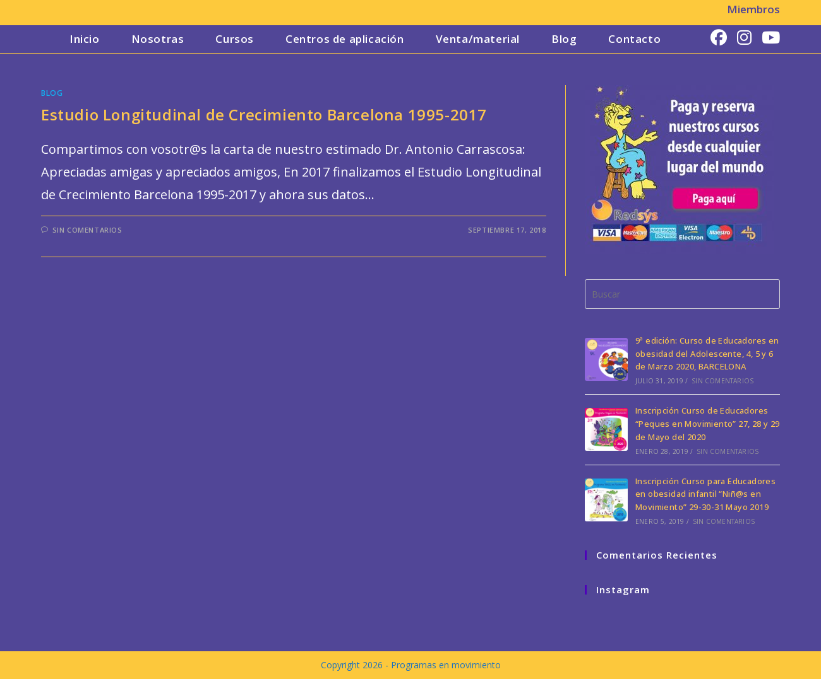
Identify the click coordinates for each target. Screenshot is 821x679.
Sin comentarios (87, 230)
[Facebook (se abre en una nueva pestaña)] (718, 37)
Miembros (753, 9)
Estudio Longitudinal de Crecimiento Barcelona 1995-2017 (264, 114)
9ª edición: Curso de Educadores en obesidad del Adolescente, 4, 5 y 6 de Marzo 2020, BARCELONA (707, 354)
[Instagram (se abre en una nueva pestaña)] (744, 37)
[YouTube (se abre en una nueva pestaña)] (771, 37)
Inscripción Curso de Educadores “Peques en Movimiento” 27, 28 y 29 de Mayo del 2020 (707, 424)
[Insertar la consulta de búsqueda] (682, 294)
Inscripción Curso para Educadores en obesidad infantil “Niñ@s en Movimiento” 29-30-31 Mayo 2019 (705, 494)
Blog (52, 93)
